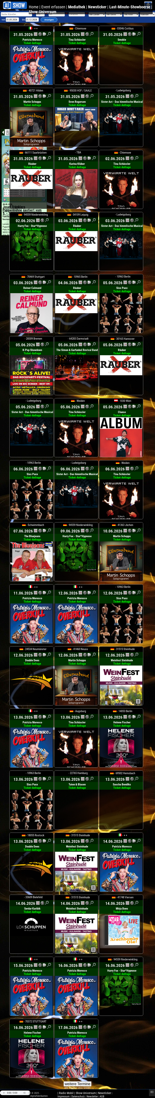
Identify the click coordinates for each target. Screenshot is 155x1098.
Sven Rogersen (77, 103)
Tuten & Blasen (77, 786)
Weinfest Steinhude (122, 662)
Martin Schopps (32, 103)
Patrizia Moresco (32, 41)
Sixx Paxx (122, 289)
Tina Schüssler (77, 41)
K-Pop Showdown (32, 351)
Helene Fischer (122, 724)
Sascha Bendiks (122, 786)
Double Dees (32, 662)
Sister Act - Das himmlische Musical (122, 103)
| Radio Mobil (66, 1093)
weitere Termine (77, 1084)
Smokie (122, 41)
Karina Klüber (77, 165)
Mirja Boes (122, 910)
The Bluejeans (32, 538)
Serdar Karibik (32, 910)
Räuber (32, 165)
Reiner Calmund (32, 289)
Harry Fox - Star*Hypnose (32, 227)
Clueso (122, 413)
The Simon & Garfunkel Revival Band (77, 351)
